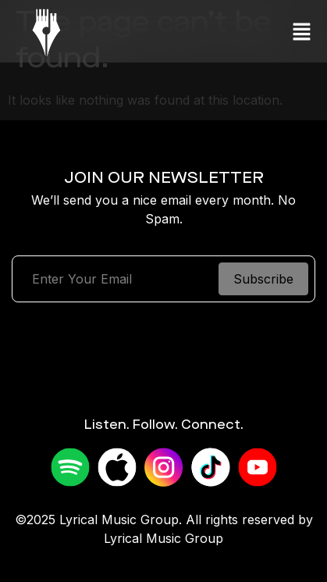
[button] (301, 31)
